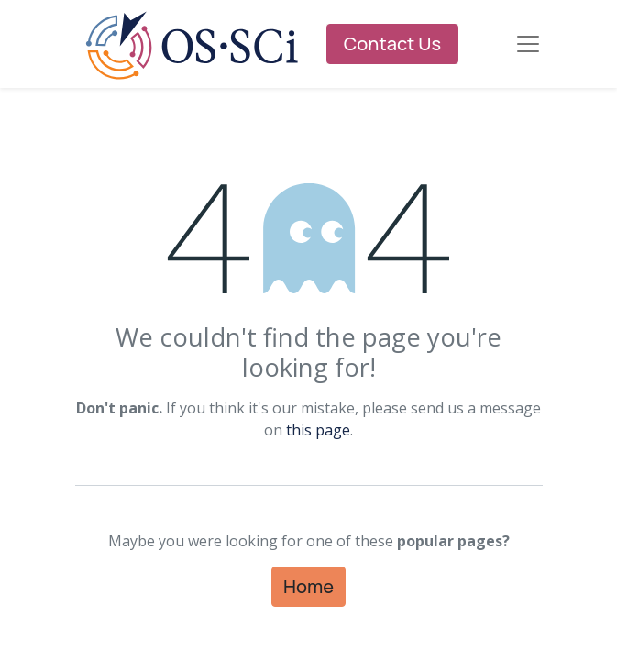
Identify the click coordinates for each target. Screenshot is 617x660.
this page (318, 430)
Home (308, 586)
